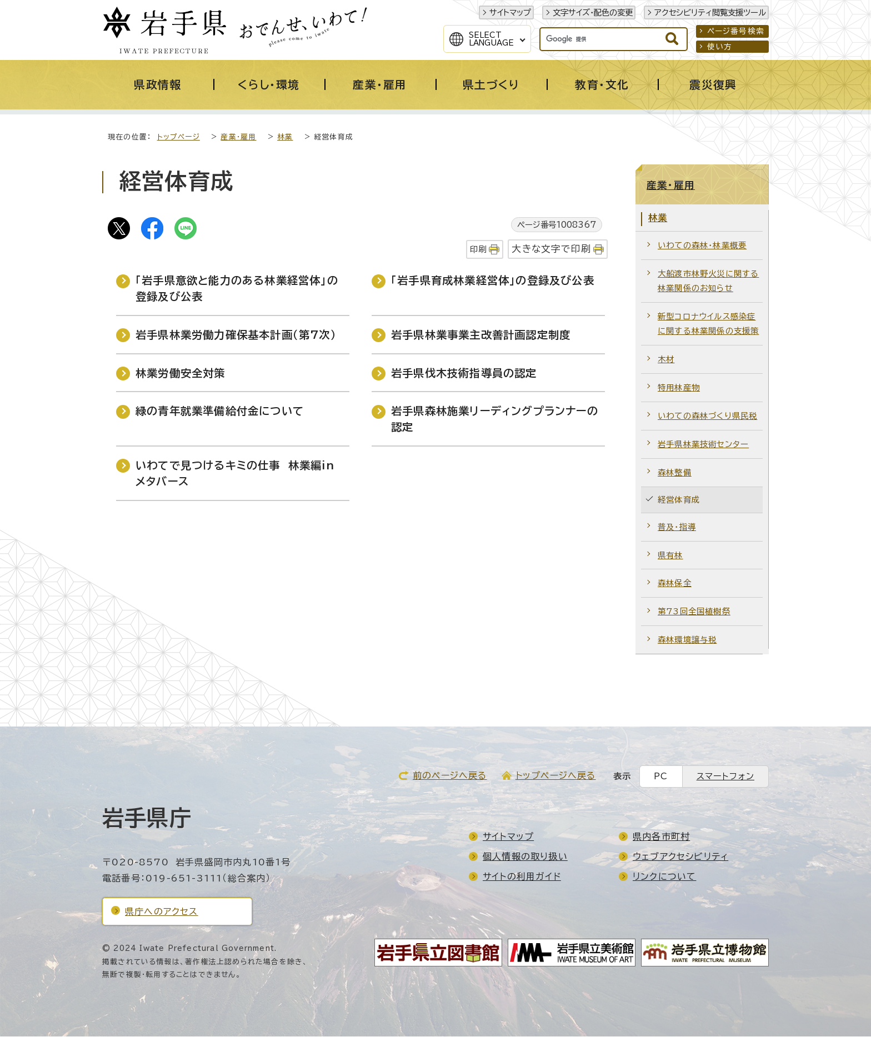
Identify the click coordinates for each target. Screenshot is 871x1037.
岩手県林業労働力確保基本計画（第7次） (236, 335)
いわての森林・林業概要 (702, 246)
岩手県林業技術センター (703, 444)
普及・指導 (677, 527)
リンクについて (664, 877)
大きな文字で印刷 (551, 249)
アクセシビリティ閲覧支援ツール (710, 12)
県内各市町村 (661, 837)
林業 (285, 137)
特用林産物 (679, 388)
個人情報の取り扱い (525, 857)
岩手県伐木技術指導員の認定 (464, 373)
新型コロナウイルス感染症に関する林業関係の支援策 (708, 324)
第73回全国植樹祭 (694, 612)
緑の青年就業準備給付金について (220, 411)
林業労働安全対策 (181, 373)
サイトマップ (510, 12)
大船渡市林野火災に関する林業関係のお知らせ (708, 281)
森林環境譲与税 (687, 640)
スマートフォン (725, 777)
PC (661, 777)
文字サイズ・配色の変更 (593, 12)
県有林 (670, 556)
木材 (666, 359)
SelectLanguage (491, 39)
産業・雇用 (238, 137)
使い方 (720, 47)
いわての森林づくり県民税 (707, 416)
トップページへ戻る (555, 776)
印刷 (478, 250)
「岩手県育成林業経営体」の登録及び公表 (492, 280)
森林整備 (675, 473)
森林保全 (675, 583)
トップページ (178, 137)
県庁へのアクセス (161, 912)
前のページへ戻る (450, 776)
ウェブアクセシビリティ (680, 857)
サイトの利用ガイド (522, 877)
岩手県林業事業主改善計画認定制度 (480, 335)
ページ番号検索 (735, 31)
